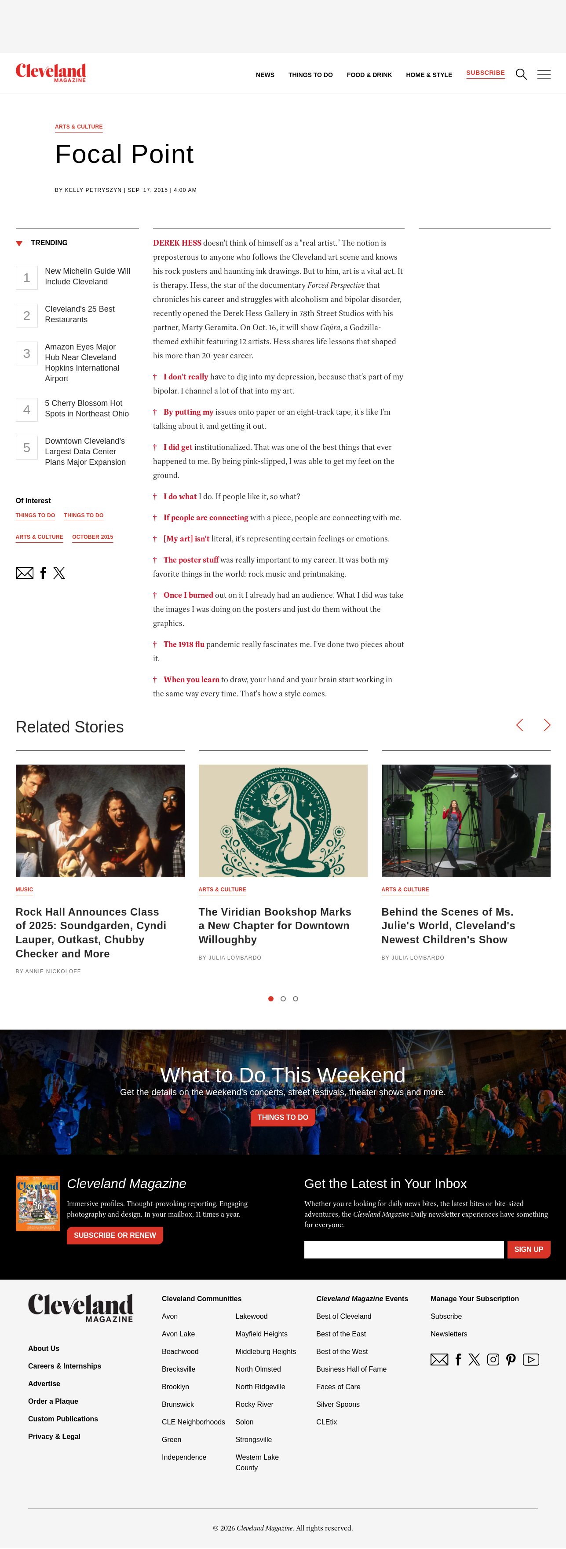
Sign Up (529, 1251)
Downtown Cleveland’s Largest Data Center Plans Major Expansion (85, 452)
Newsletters (449, 1335)
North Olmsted (258, 1370)
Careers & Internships (64, 1367)
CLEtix (326, 1423)
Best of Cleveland (343, 1317)
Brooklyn (175, 1388)
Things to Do (310, 74)
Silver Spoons (338, 1405)
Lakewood (252, 1317)
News (265, 74)
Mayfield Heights (262, 1335)
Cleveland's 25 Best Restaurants (80, 314)
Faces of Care (338, 1388)
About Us (43, 1350)
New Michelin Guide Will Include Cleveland (87, 277)
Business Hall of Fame (351, 1370)
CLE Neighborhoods (193, 1423)
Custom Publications (63, 1420)
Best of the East (341, 1335)
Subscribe (485, 73)
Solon (245, 1423)
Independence (184, 1458)
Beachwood (180, 1353)
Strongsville (254, 1441)
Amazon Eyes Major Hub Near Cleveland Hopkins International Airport (82, 363)
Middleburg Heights (266, 1353)
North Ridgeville (260, 1388)
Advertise (44, 1385)
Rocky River (255, 1405)
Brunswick (178, 1405)
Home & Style (429, 74)
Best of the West (342, 1353)
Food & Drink (369, 74)
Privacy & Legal (54, 1438)
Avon (170, 1317)
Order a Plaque (53, 1402)
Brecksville (178, 1370)
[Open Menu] (544, 75)
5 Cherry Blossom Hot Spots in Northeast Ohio (87, 409)
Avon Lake (178, 1335)
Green (171, 1441)
